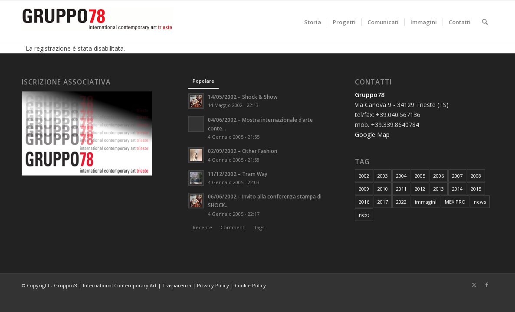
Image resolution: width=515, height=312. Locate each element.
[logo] (97, 22)
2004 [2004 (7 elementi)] (401, 175)
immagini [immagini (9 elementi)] (425, 201)
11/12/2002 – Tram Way (237, 173)
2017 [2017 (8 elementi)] (382, 201)
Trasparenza (176, 285)
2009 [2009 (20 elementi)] (364, 188)
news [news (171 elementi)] (480, 201)
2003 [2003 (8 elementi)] (382, 175)
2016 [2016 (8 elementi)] (364, 201)
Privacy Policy (213, 285)
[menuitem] (313, 22)
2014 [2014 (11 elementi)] (457, 188)
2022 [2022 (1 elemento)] (401, 201)
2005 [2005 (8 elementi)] (420, 175)
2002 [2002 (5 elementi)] (364, 175)
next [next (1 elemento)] (364, 214)
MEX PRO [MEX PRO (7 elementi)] (455, 201)
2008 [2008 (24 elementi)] (476, 175)
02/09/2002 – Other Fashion (242, 150)
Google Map (372, 134)
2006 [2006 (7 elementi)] (438, 175)
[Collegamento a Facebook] (486, 284)
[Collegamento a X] (473, 284)
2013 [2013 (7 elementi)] (438, 188)
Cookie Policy (250, 285)
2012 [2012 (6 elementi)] (420, 188)
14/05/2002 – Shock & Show (243, 96)
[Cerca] (484, 22)
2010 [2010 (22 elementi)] (382, 188)
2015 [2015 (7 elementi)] (476, 188)
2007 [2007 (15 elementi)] (457, 175)
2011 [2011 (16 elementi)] (401, 188)
